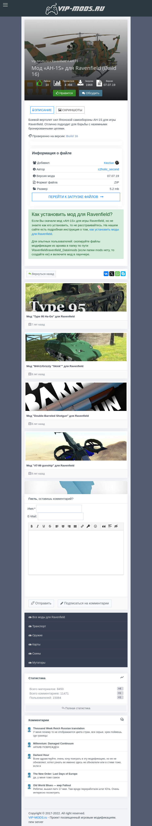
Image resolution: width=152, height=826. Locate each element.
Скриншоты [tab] (70, 110)
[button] (32, 526)
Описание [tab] (42, 110)
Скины (34, 653)
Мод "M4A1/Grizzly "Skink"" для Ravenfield (54, 366)
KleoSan (109, 162)
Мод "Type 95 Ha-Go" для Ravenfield (50, 316)
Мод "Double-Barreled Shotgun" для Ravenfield (57, 415)
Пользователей (40, 697)
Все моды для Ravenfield (46, 617)
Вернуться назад (41, 274)
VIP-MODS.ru (37, 817)
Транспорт (37, 626)
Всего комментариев (44, 693)
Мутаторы (36, 662)
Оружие (35, 635)
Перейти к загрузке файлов (76, 197)
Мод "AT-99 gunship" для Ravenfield (50, 465)
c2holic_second (108, 169)
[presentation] (31, 526)
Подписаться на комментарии (84, 603)
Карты (34, 644)
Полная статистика (76, 708)
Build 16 (72, 136)
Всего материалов (47, 689)
